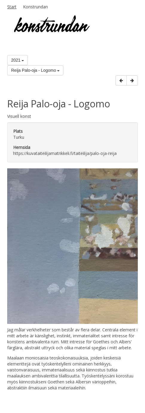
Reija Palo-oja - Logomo (35, 70)
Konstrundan (35, 7)
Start (11, 7)
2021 (17, 60)
